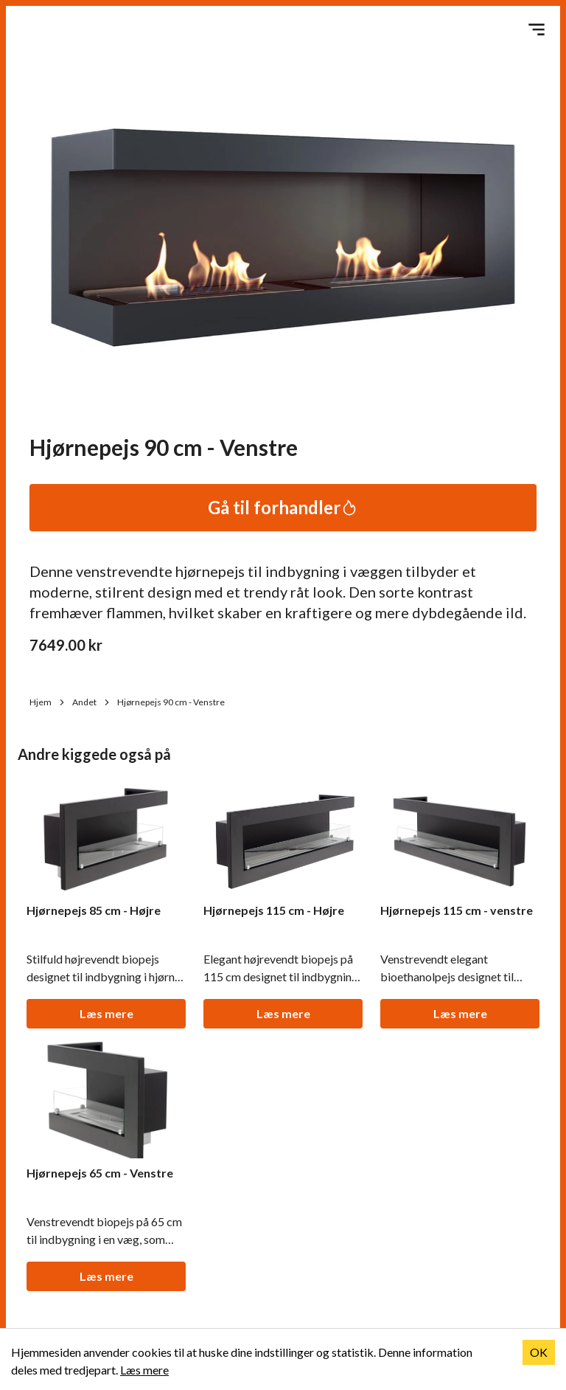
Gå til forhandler (283, 507)
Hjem (47, 702)
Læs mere (106, 1013)
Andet (91, 702)
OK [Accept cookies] (539, 1352)
